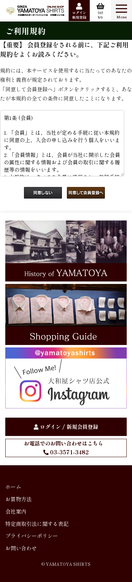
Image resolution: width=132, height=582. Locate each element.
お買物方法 (18, 499)
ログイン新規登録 (79, 15)
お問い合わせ (21, 548)
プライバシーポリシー (31, 535)
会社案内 (15, 511)
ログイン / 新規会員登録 (69, 426)
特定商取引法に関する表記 (37, 523)
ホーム (13, 486)
